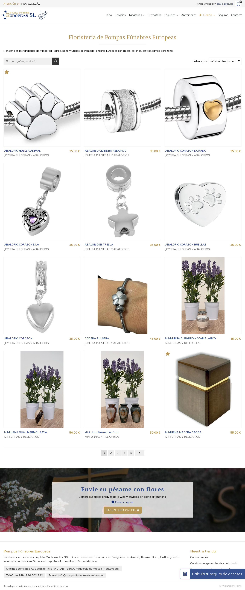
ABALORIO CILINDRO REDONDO (106, 151)
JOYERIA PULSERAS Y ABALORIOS (26, 155)
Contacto (236, 15)
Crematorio (155, 15)
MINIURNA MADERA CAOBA (183, 432)
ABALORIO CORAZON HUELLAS (185, 244)
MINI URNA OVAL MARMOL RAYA (25, 432)
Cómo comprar (122, 502)
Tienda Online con (214, 3)
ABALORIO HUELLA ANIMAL (22, 151)
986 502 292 (34, 575)
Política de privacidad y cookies (35, 586)
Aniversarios (189, 15)
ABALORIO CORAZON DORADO (185, 151)
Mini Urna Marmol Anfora (101, 432)
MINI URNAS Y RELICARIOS (182, 343)
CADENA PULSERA (97, 338)
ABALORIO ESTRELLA (99, 244)
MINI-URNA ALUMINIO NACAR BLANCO (190, 338)
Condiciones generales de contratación (214, 563)
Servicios (120, 15)
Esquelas (170, 15)
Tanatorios (135, 15)
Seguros (223, 15)
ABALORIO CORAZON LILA (21, 244)
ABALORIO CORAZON (18, 338)
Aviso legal (10, 586)
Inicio (109, 15)
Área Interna (61, 586)
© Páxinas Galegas (230, 586)
